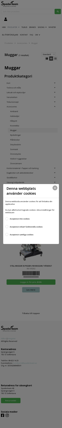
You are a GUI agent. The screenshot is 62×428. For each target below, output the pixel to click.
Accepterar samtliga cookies (21, 234)
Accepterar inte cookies (20, 219)
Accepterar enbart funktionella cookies (26, 226)
